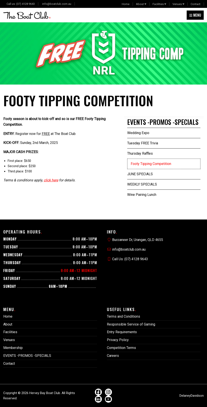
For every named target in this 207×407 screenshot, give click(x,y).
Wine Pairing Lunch (141, 195)
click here (51, 180)
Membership (13, 348)
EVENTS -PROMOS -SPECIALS (162, 122)
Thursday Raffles (140, 153)
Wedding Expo (138, 133)
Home (125, 4)
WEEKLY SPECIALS (142, 184)
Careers (113, 356)
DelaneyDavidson (191, 396)
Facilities (158, 4)
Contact (195, 4)
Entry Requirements (122, 332)
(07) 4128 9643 (25, 3)
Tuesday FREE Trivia (142, 143)
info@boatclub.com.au (56, 3)
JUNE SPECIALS (140, 174)
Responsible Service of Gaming (131, 324)
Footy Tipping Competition (151, 164)
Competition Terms (121, 348)
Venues (177, 4)
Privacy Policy (118, 340)
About (140, 4)
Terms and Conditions (123, 316)
